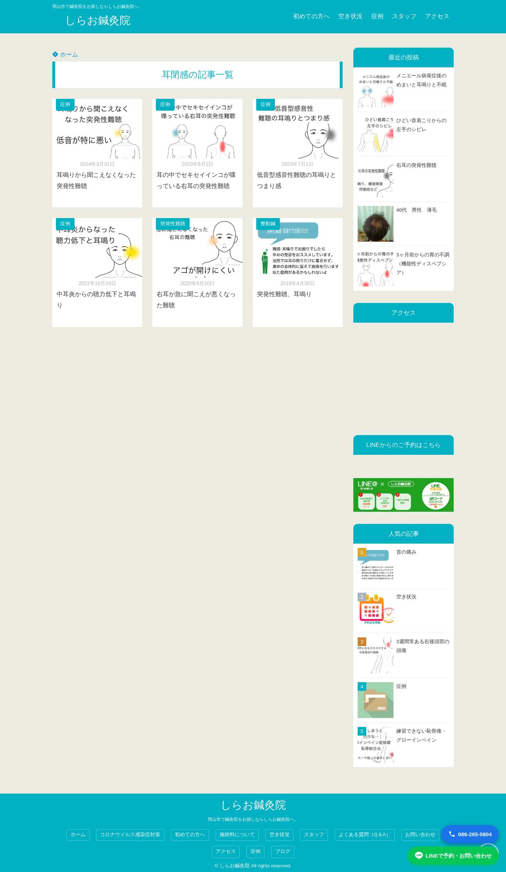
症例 (377, 16)
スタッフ (404, 16)
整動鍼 (268, 223)
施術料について (237, 834)
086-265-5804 (470, 834)
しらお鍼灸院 (97, 20)
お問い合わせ (420, 834)
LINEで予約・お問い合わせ (453, 855)
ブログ (282, 851)
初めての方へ (311, 16)
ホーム (65, 54)
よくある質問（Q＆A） (365, 834)
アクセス (437, 16)
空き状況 (350, 16)
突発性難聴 (172, 223)
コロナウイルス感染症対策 (130, 834)
